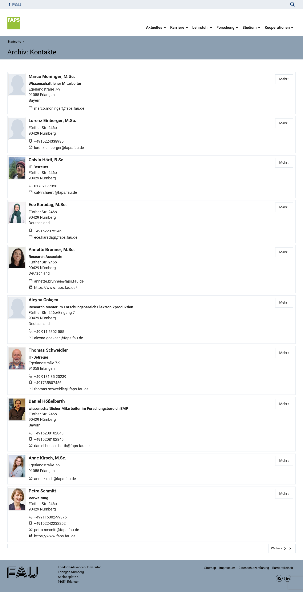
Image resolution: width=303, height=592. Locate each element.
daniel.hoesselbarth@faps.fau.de (62, 446)
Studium (249, 27)
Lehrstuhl (200, 27)
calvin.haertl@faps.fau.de (55, 192)
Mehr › (286, 79)
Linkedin (287, 578)
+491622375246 (47, 231)
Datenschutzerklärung (253, 568)
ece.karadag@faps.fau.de (55, 237)
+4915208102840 (49, 433)
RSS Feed (279, 578)
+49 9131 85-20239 (50, 377)
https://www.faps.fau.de (55, 536)
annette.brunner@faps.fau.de (59, 281)
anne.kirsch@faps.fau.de (55, 479)
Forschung (225, 27)
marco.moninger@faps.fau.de (59, 108)
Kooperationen (277, 27)
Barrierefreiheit (282, 568)
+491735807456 (47, 383)
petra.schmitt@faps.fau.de (56, 530)
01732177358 (45, 186)
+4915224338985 (49, 141)
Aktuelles (154, 27)
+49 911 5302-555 (49, 332)
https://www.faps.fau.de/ (55, 287)
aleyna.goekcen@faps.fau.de (58, 338)
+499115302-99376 (50, 517)
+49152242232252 (50, 523)
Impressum (227, 568)
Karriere (177, 27)
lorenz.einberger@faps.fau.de (59, 148)
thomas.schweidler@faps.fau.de (61, 389)
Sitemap (210, 568)
